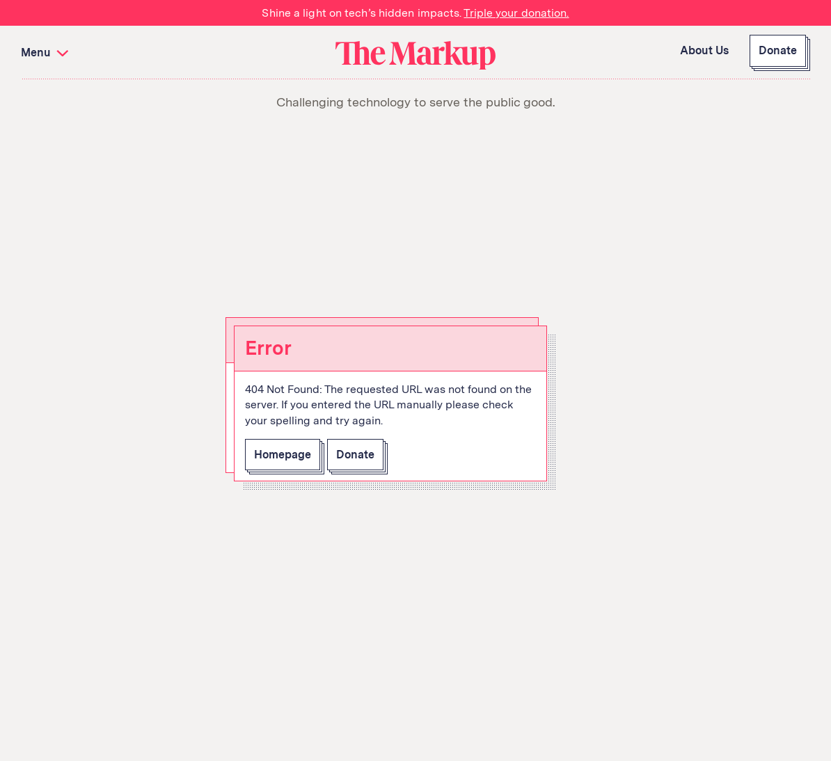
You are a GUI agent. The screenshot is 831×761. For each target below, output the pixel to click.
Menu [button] (46, 52)
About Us (704, 50)
